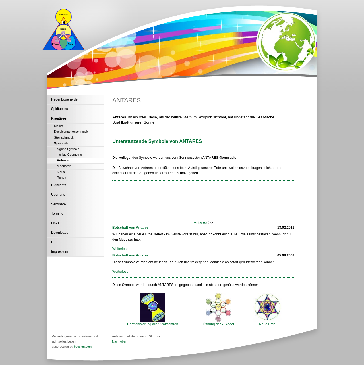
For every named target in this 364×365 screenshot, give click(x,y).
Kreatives (59, 118)
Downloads (59, 233)
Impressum (59, 252)
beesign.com (83, 346)
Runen (61, 177)
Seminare (58, 204)
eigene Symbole (68, 149)
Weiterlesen (121, 249)
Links (55, 223)
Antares (63, 160)
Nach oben (119, 341)
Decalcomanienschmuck (71, 131)
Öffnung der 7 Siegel (218, 322)
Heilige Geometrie (69, 154)
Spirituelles (59, 109)
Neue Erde (267, 322)
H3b (54, 242)
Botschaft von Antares (130, 228)
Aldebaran (64, 166)
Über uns (58, 195)
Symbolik (61, 143)
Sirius (61, 172)
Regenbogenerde (64, 99)
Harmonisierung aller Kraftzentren (152, 322)
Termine (57, 214)
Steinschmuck (63, 137)
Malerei (59, 126)
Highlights (58, 185)
